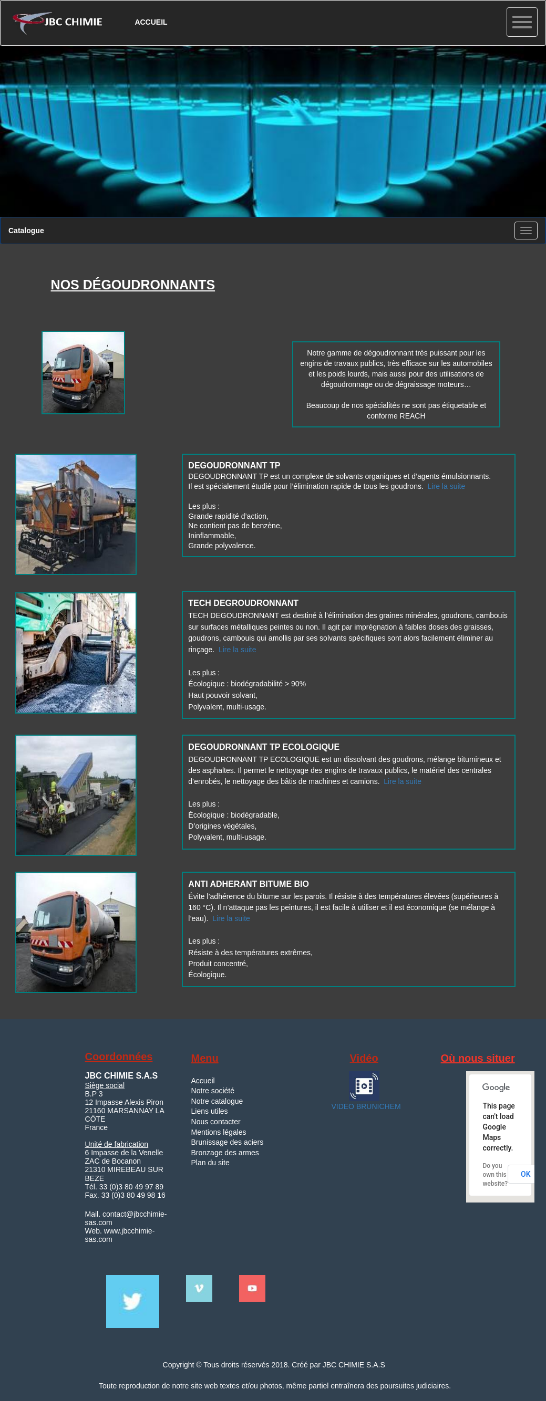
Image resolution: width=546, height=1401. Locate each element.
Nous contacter (216, 1121)
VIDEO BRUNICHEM (365, 1106)
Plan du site (210, 1162)
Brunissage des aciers (227, 1142)
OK (526, 1174)
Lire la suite (447, 486)
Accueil (203, 1080)
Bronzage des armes (225, 1152)
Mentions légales (218, 1132)
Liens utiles (209, 1111)
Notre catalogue (217, 1101)
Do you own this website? (495, 1174)
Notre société (212, 1090)
